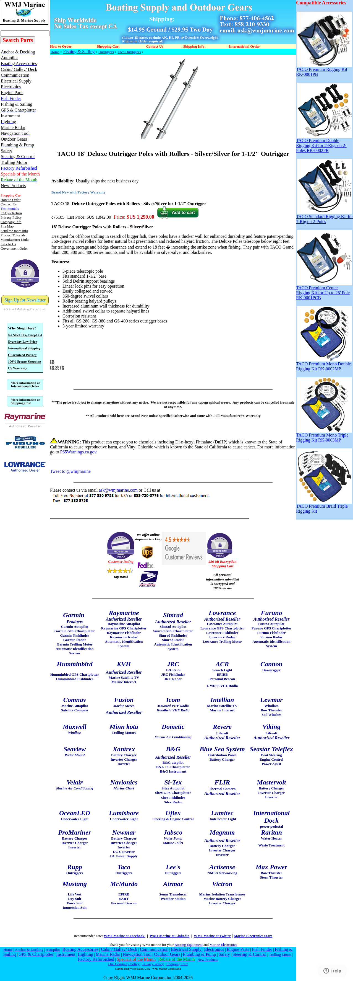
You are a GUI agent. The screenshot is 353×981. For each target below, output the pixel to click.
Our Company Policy (124, 964)
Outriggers (106, 52)
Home (55, 52)
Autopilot (53, 950)
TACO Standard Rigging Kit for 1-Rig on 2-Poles (324, 217)
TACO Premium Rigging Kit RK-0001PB (324, 70)
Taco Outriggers (129, 52)
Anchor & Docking (29, 950)
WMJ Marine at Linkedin (169, 936)
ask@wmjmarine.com (118, 490)
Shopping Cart (177, 964)
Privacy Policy (153, 964)
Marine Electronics (223, 945)
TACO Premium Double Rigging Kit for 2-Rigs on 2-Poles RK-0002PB (324, 143)
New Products (207, 959)
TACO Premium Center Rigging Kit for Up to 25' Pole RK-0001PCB (324, 291)
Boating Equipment (188, 945)
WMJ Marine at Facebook (124, 936)
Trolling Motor (280, 954)
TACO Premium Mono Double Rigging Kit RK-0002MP (324, 364)
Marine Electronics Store (253, 936)
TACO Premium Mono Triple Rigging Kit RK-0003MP (324, 435)
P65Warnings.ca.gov (78, 452)
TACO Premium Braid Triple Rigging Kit (324, 506)
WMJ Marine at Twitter (212, 936)
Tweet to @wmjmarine (70, 471)
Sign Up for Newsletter (25, 300)
